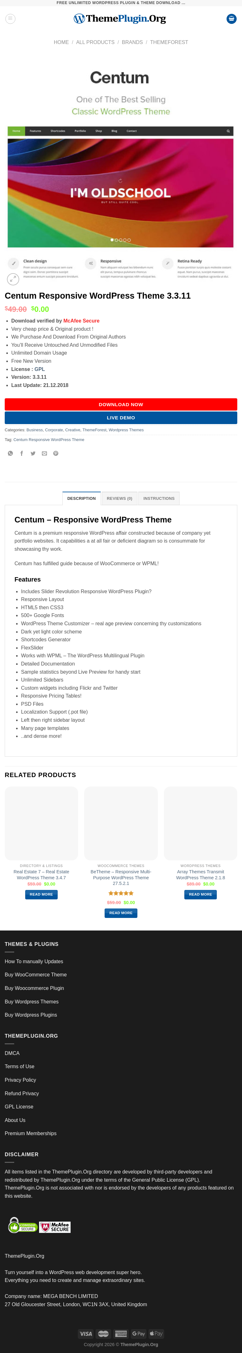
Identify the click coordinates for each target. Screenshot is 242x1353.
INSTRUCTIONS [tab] (159, 498)
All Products (95, 42)
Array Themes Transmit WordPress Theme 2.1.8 (200, 874)
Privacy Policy (20, 1080)
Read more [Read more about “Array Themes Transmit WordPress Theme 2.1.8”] (200, 894)
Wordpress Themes (126, 430)
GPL (40, 369)
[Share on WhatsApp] (10, 454)
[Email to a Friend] (44, 454)
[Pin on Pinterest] (56, 454)
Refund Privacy (22, 1093)
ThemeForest (169, 42)
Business (34, 430)
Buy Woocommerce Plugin (34, 988)
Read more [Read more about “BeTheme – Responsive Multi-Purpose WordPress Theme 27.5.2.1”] (121, 913)
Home (61, 42)
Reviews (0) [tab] (119, 498)
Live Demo (121, 417)
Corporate (54, 430)
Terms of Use (19, 1066)
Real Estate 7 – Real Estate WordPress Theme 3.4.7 (41, 874)
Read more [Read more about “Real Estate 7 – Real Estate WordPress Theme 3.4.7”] (41, 894)
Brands (132, 42)
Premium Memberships (30, 1133)
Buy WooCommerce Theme (36, 974)
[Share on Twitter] (33, 454)
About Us (15, 1120)
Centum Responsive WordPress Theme (49, 439)
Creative (72, 430)
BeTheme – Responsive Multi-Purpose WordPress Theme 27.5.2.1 (121, 877)
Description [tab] (81, 498)
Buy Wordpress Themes (32, 1001)
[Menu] (10, 19)
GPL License (19, 1106)
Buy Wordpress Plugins (31, 1015)
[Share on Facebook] (22, 454)
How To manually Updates (34, 961)
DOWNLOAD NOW (121, 404)
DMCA (12, 1053)
